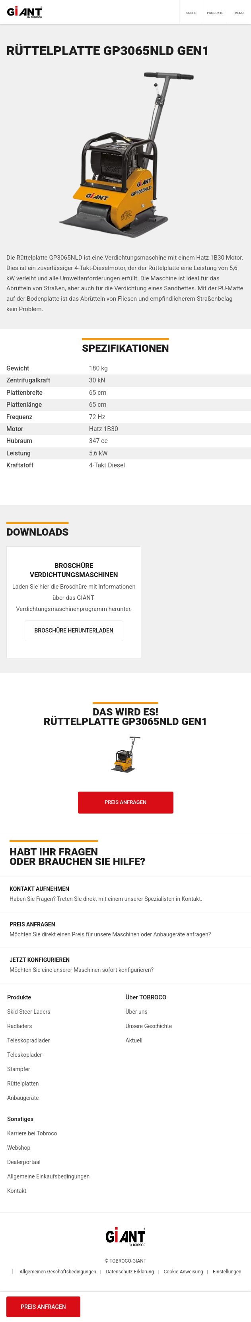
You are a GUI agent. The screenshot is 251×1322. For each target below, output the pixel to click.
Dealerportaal (24, 1162)
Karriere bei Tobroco (32, 1133)
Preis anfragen (43, 1307)
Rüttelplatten (23, 1083)
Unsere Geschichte (149, 1026)
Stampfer (18, 1069)
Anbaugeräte (23, 1098)
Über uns (137, 1012)
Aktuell (134, 1040)
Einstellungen (227, 1272)
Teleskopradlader (28, 1040)
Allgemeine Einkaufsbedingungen (48, 1176)
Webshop (18, 1148)
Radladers (19, 1026)
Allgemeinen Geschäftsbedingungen (57, 1272)
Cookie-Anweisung (183, 1272)
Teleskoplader (24, 1055)
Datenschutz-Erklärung (130, 1272)
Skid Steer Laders (29, 1012)
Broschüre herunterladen (74, 630)
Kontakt (16, 1191)
